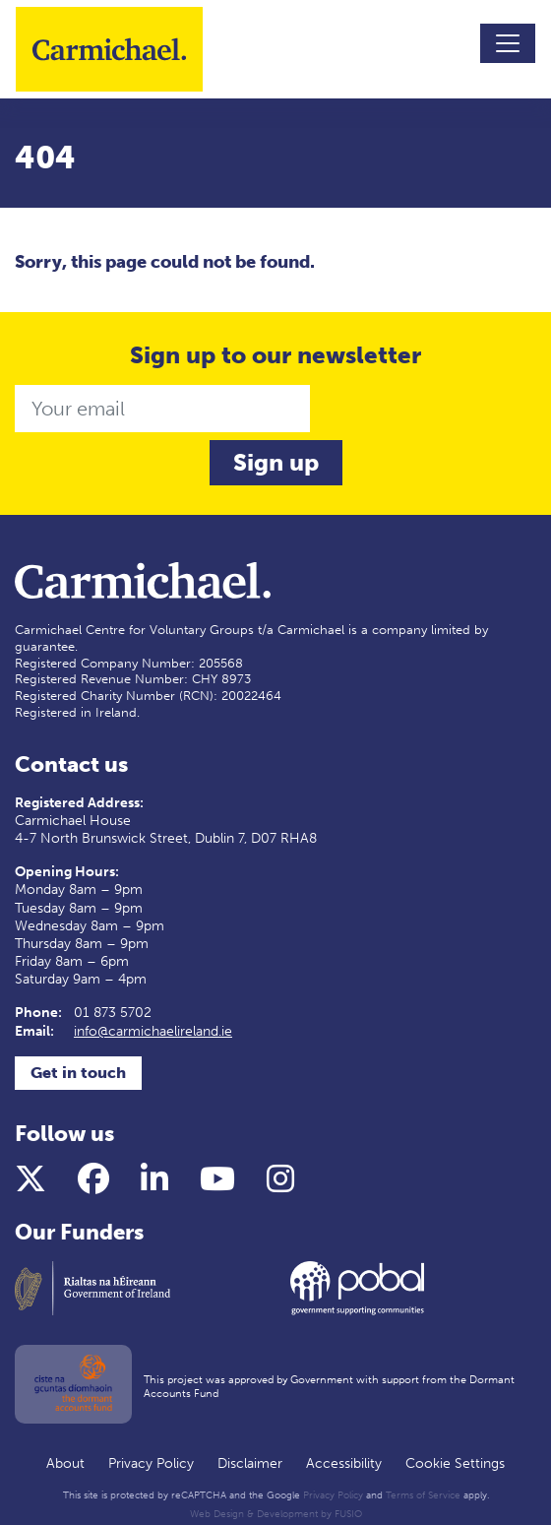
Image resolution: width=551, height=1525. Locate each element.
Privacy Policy (151, 1463)
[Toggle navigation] (507, 43)
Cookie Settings (455, 1463)
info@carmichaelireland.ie (153, 1031)
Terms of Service (423, 1495)
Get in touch (78, 1072)
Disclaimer (249, 1463)
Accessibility (344, 1463)
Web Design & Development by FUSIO (276, 1514)
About (65, 1463)
